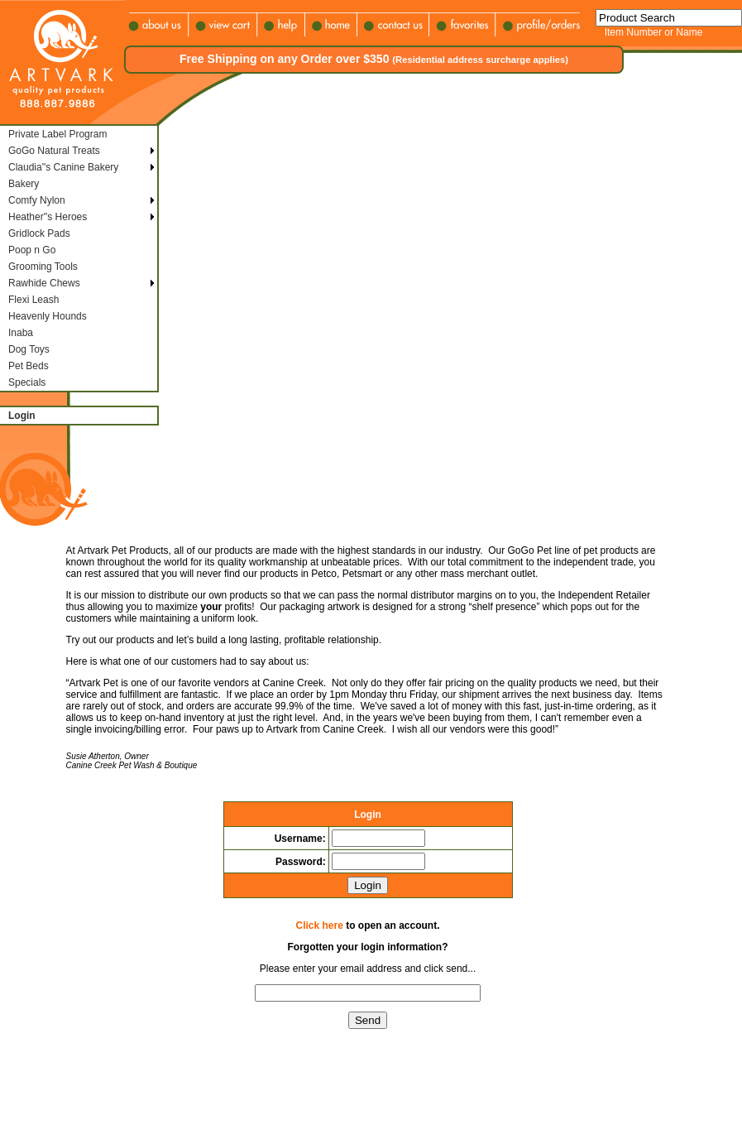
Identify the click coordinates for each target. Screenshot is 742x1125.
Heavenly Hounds (47, 316)
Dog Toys (29, 349)
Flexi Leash (33, 299)
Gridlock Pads (39, 233)
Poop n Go (31, 250)
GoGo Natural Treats (54, 150)
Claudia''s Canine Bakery (63, 167)
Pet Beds (28, 366)
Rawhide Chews (44, 283)
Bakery (23, 184)
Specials (26, 382)
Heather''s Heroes (47, 217)
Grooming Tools (43, 266)
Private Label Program (57, 134)
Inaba (20, 333)
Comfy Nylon (36, 200)
